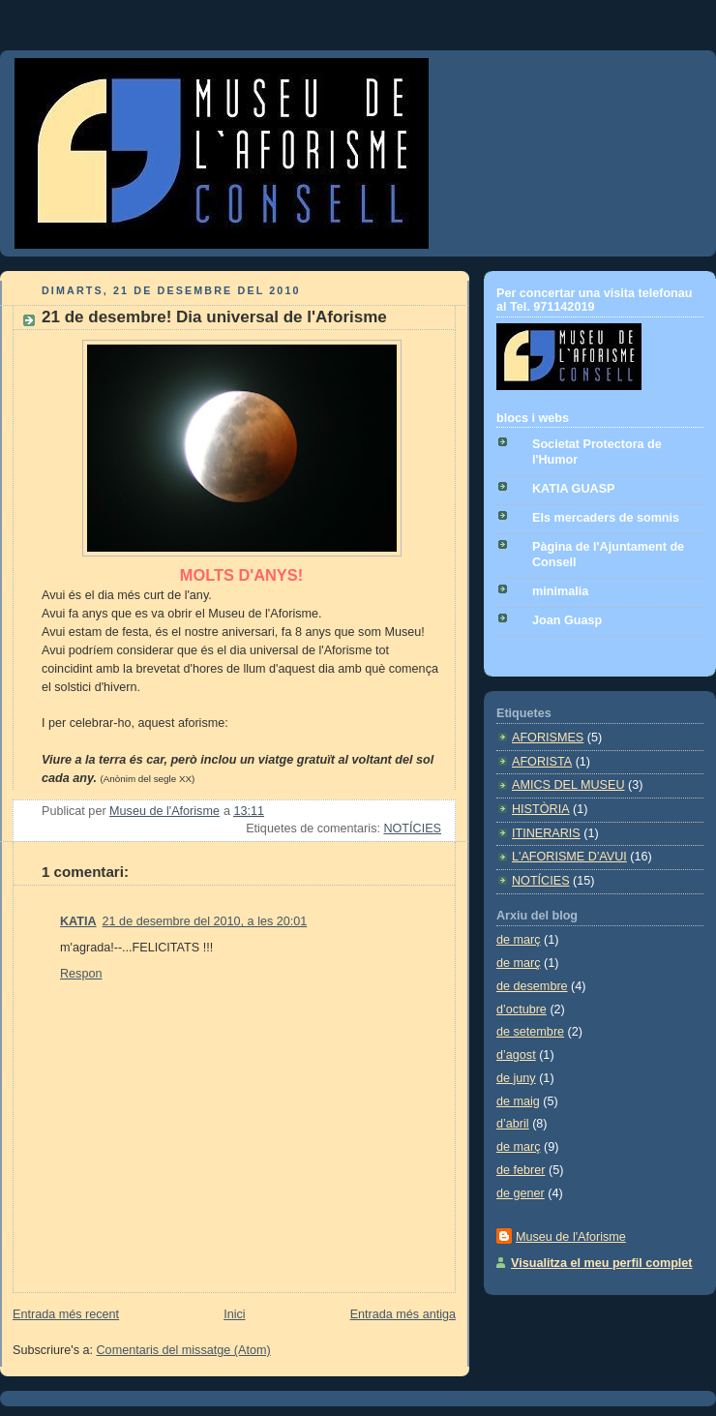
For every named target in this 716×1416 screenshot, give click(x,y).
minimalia (560, 591)
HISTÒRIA (541, 809)
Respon (81, 973)
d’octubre (521, 1009)
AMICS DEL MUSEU (568, 785)
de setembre (530, 1032)
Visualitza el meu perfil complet (602, 1263)
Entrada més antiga (403, 1314)
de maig (518, 1101)
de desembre (532, 986)
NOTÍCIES (412, 828)
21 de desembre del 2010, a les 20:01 (205, 921)
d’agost (516, 1055)
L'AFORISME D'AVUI (569, 856)
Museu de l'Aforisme (571, 1237)
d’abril (512, 1123)
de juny (516, 1078)
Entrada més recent (66, 1314)
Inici (234, 1314)
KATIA (78, 921)
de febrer (520, 1170)
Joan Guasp (567, 620)
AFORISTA (542, 761)
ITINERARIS (546, 833)
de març (518, 940)
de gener (520, 1193)
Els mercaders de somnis (605, 518)
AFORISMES (547, 737)
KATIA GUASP (573, 489)
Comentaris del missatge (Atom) (184, 1350)
